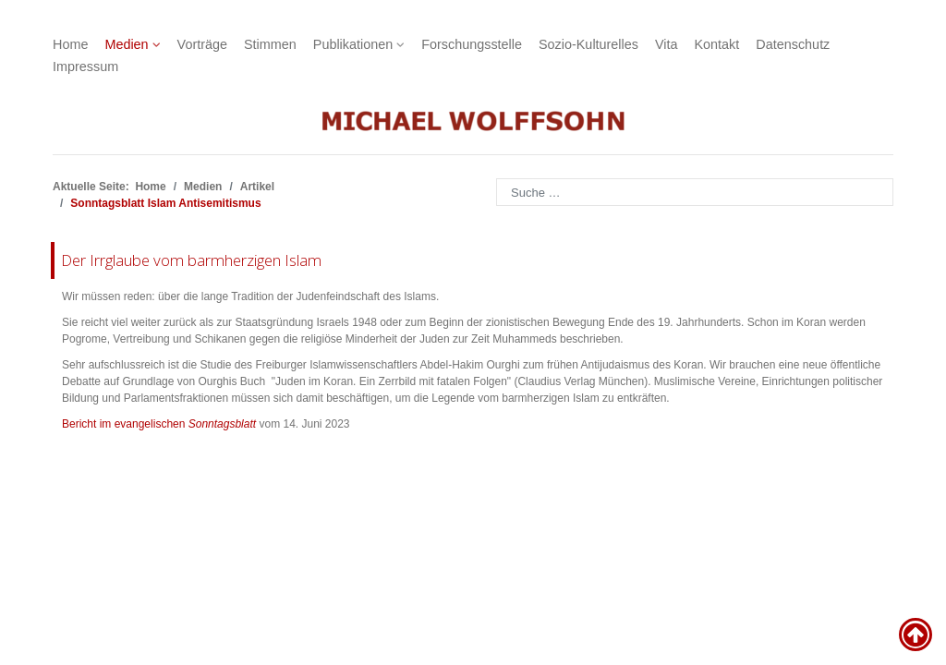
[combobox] (694, 192)
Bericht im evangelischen (159, 423)
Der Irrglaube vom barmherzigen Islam (191, 260)
